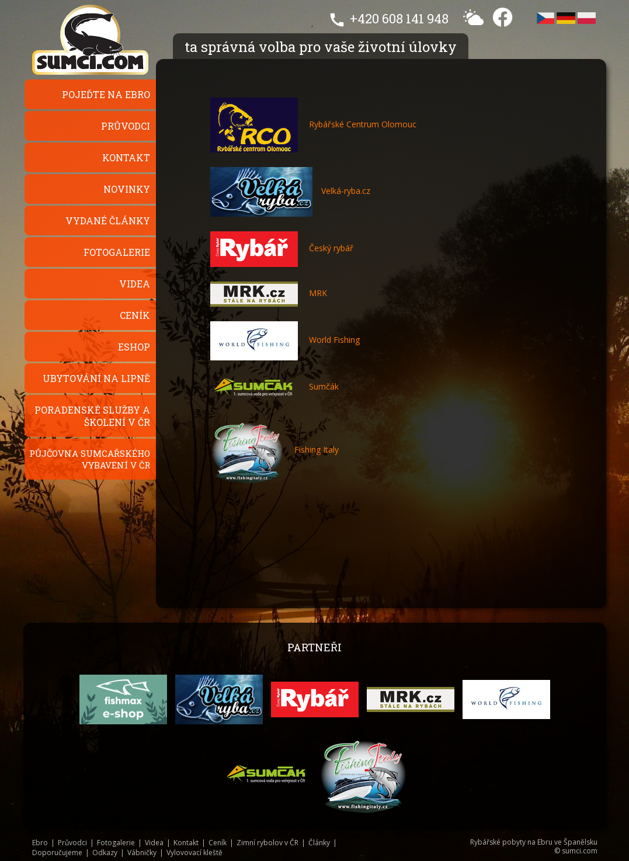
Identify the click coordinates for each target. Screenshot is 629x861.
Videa (134, 283)
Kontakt (126, 157)
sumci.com (579, 851)
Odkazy (104, 852)
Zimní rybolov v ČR (267, 843)
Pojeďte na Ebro (106, 94)
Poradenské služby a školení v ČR (92, 416)
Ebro (40, 843)
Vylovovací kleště (194, 852)
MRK (268, 292)
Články (319, 843)
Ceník (135, 315)
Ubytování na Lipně (96, 378)
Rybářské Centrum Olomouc (313, 124)
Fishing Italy (274, 449)
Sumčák (274, 386)
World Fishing (285, 339)
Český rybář (281, 248)
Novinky (126, 189)
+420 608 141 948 (399, 18)
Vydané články (107, 220)
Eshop (134, 347)
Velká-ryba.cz (345, 190)
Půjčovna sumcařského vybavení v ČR (89, 459)
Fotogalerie (117, 252)
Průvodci (125, 126)
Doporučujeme (57, 852)
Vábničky (142, 852)
